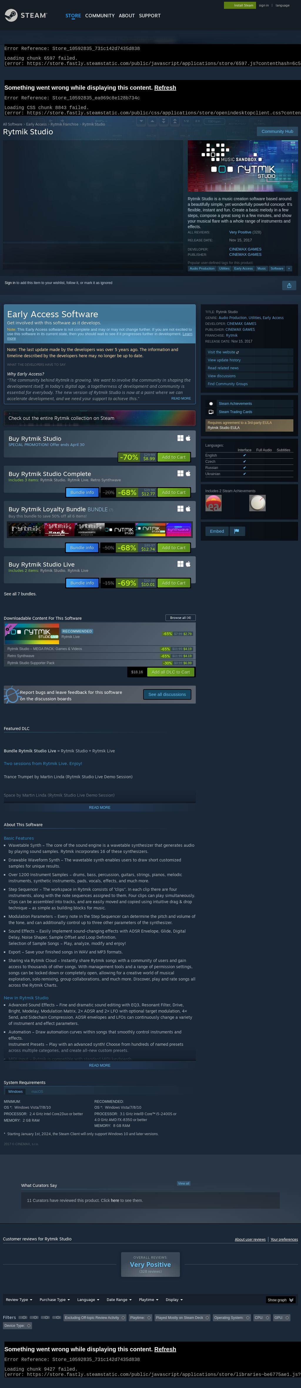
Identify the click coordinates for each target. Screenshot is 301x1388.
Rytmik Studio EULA (224, 344)
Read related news (223, 502)
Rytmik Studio (52, 487)
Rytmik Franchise (64, 131)
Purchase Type (53, 1306)
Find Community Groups (228, 517)
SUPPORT (150, 16)
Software (277, 275)
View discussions (222, 509)
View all (183, 1190)
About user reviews (250, 1246)
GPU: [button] (279, 1325)
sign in (264, 5)
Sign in (10, 290)
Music (261, 275)
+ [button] (289, 275)
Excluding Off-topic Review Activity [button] (92, 1325)
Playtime (146, 1306)
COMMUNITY (100, 16)
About (127, 16)
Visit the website (224, 486)
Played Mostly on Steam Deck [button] (179, 1325)
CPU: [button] (259, 1325)
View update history (224, 494)
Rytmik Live (78, 487)
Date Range (117, 1306)
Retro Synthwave (106, 487)
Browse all (180, 625)
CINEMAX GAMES (245, 256)
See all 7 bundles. (20, 601)
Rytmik (232, 469)
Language (86, 1306)
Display (172, 1306)
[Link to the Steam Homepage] (30, 20)
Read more (181, 405)
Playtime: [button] (137, 1325)
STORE (73, 16)
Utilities (224, 275)
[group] (150, 1328)
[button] (249, 341)
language (283, 5)
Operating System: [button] (228, 1325)
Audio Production (202, 275)
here (115, 1207)
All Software (12, 131)
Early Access (36, 131)
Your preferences (284, 1246)
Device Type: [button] (14, 1333)
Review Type (17, 1306)
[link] (137, 464)
